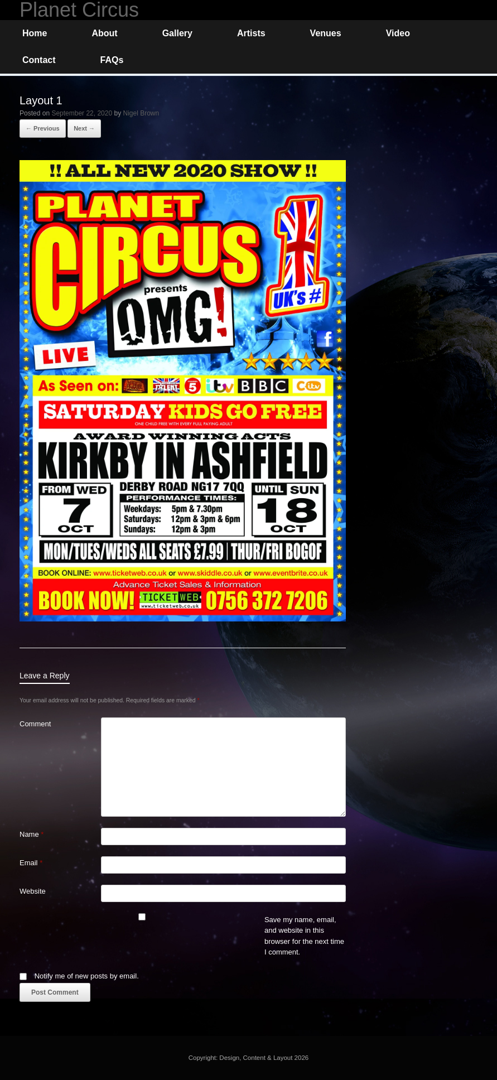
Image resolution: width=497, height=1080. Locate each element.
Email (31, 863)
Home (34, 33)
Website (33, 891)
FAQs (112, 60)
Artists (251, 33)
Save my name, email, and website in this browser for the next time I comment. (304, 936)
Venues (325, 33)
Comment (35, 724)
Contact (39, 60)
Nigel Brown (141, 113)
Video (398, 33)
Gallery (177, 33)
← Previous (43, 128)
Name (32, 834)
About (104, 33)
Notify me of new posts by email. (87, 976)
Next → (84, 128)
